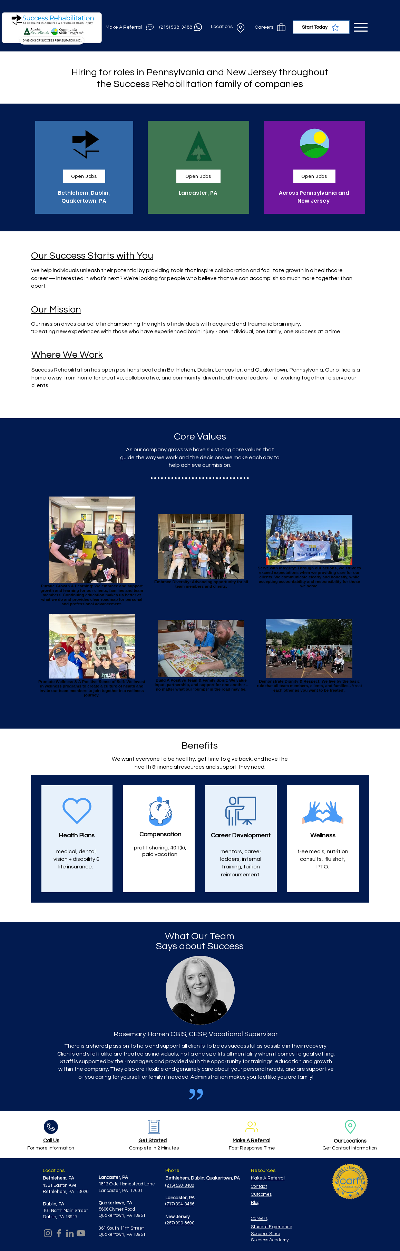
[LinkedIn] (70, 1233)
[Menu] (360, 27)
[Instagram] (47, 1233)
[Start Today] (321, 27)
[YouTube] (81, 1233)
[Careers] (271, 27)
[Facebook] (58, 1233)
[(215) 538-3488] (181, 27)
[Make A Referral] (131, 27)
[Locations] (229, 27)
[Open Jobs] (84, 176)
